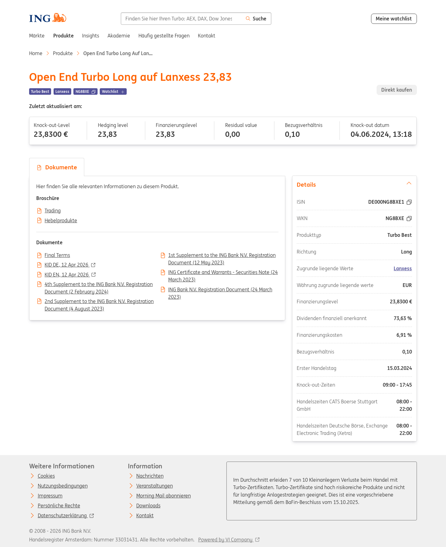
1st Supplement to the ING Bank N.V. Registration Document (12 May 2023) (222, 256)
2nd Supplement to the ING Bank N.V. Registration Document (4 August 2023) (99, 302)
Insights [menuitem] (90, 36)
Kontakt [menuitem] (206, 36)
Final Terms (57, 255)
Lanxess (403, 268)
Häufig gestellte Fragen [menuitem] (164, 36)
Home (35, 53)
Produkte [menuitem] (63, 36)
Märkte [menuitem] (37, 36)
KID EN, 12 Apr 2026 (67, 275)
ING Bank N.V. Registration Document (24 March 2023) (220, 290)
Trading (53, 211)
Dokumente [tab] (56, 167)
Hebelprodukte (61, 221)
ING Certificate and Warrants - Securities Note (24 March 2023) (223, 273)
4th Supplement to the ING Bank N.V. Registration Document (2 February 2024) (99, 285)
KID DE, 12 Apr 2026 (67, 265)
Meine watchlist (394, 18)
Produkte (63, 53)
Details (354, 184)
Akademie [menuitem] (118, 36)
